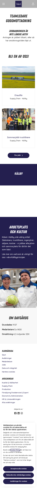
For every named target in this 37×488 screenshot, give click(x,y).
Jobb (4, 365)
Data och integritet (9, 368)
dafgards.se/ (18, 409)
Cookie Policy (15, 450)
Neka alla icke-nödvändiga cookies (18, 475)
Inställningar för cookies (18, 481)
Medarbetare (7, 362)
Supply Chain (7, 386)
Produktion (6, 389)
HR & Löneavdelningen (11, 399)
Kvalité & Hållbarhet (10, 383)
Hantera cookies (8, 372)
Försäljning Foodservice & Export (15, 393)
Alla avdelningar (8, 402)
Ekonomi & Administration (12, 396)
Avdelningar (7, 358)
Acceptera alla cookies (18, 469)
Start (4, 355)
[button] (33, 4)
